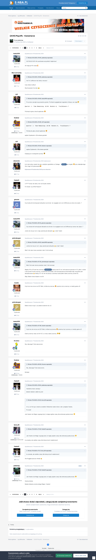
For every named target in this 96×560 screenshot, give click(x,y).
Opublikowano (34, 53)
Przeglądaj (40, 8)
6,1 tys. (17, 107)
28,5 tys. (17, 479)
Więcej (58, 8)
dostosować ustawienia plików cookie (25, 556)
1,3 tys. (17, 296)
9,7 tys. (16, 174)
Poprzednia (15, 47)
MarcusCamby (17, 73)
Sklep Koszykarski (20, 8)
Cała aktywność (50, 8)
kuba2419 (16, 53)
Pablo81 (16, 180)
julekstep (20, 40)
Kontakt (44, 548)
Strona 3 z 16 (50, 47)
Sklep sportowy (31, 8)
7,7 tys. (16, 86)
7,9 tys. (16, 193)
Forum (11, 8)
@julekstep (48, 269)
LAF (16, 94)
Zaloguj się (66, 515)
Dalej (40, 47)
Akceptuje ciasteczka (64, 555)
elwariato (16, 161)
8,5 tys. (16, 354)
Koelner (16, 118)
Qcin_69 (43, 400)
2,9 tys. (16, 251)
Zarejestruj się (82, 3)
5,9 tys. (16, 438)
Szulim (16, 283)
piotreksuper (16, 238)
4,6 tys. (16, 66)
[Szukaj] (69, 8)
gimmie (16, 199)
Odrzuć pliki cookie (80, 555)
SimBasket (30, 42)
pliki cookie (28, 555)
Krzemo (16, 341)
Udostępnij (68, 41)
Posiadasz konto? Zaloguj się (67, 3)
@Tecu (64, 164)
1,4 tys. (17, 212)
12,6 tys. (17, 131)
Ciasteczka (51, 548)
